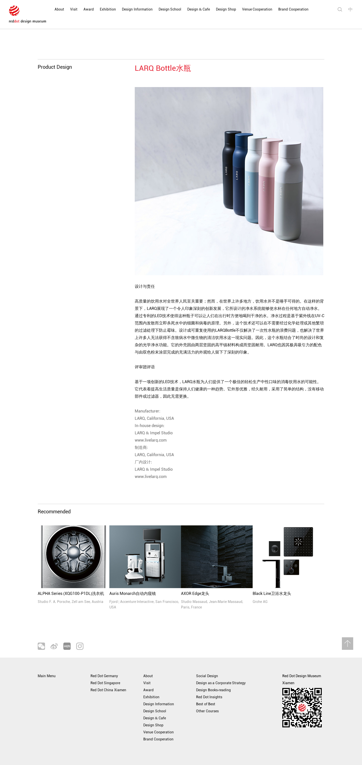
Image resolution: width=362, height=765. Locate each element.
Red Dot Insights (209, 697)
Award (88, 9)
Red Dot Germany (104, 676)
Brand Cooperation (293, 9)
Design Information (137, 9)
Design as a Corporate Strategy (221, 683)
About (59, 9)
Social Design (207, 676)
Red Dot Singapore (105, 683)
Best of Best (205, 704)
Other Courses (207, 711)
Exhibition (108, 9)
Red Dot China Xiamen (108, 690)
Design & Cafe (198, 9)
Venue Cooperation (257, 9)
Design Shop (226, 9)
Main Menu (47, 676)
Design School (170, 9)
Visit (73, 9)
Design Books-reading (213, 690)
